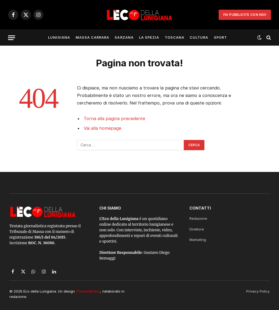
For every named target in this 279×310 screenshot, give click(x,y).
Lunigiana (59, 37)
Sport (220, 37)
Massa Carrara (92, 37)
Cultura (199, 37)
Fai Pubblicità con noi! (244, 15)
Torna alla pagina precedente (114, 118)
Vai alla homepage (102, 128)
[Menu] (11, 38)
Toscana (174, 37)
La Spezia (149, 37)
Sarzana (124, 37)
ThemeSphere (88, 291)
